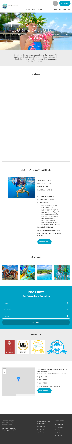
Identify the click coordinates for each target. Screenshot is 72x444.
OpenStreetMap (24, 395)
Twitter (58, 433)
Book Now (35, 322)
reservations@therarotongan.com (50, 386)
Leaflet (17, 395)
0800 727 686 (43, 380)
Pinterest (59, 430)
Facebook (59, 424)
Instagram (59, 427)
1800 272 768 (43, 383)
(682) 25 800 (43, 377)
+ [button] (4, 370)
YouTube (58, 435)
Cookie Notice (41, 432)
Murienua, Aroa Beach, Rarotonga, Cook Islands (52, 374)
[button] (69, 9)
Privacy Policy (41, 429)
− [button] (4, 372)
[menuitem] (28, 9)
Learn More (43, 242)
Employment (41, 426)
